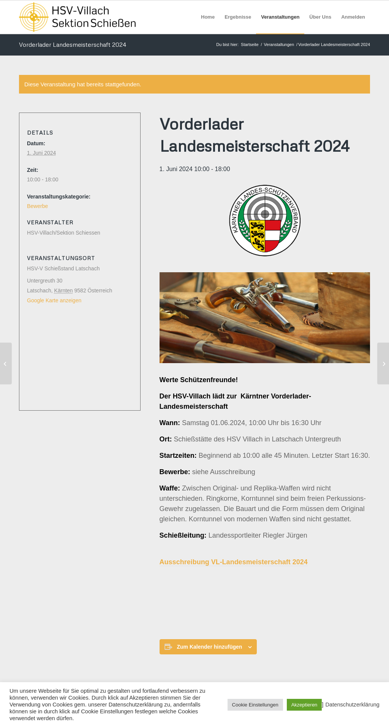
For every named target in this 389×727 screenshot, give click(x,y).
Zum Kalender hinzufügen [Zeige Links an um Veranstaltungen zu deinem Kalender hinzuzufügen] (209, 647)
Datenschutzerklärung (352, 705)
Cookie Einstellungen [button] (255, 705)
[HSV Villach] (77, 17)
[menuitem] (208, 17)
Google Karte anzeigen (54, 300)
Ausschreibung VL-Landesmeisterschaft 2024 (234, 562)
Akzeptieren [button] (304, 705)
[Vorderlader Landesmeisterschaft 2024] (6, 363)
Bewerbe (37, 206)
